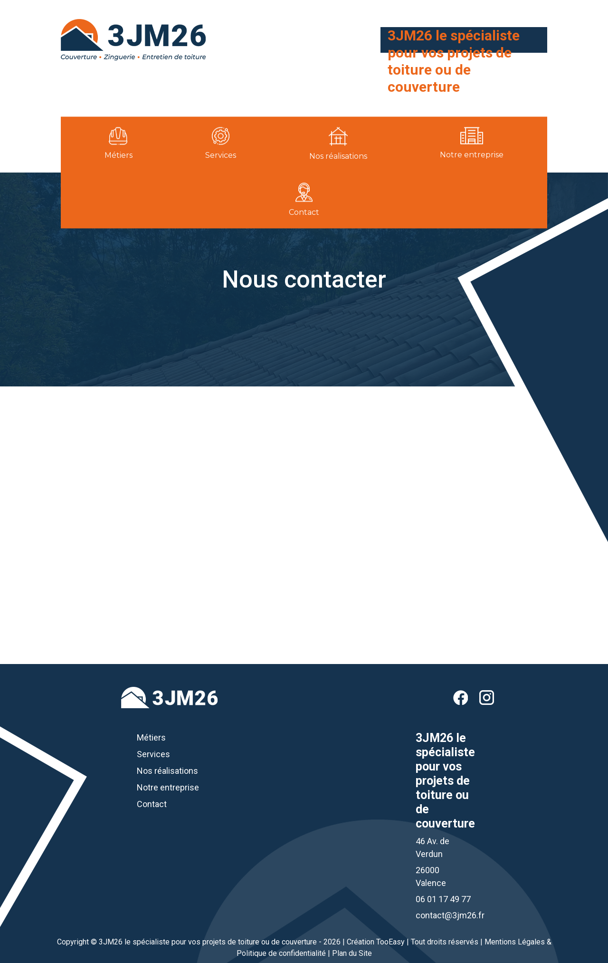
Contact (152, 804)
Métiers (151, 737)
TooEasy (390, 941)
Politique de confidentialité (281, 953)
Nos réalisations (167, 771)
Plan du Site (352, 953)
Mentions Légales (514, 941)
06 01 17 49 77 (505, 102)
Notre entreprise (168, 787)
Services (153, 754)
